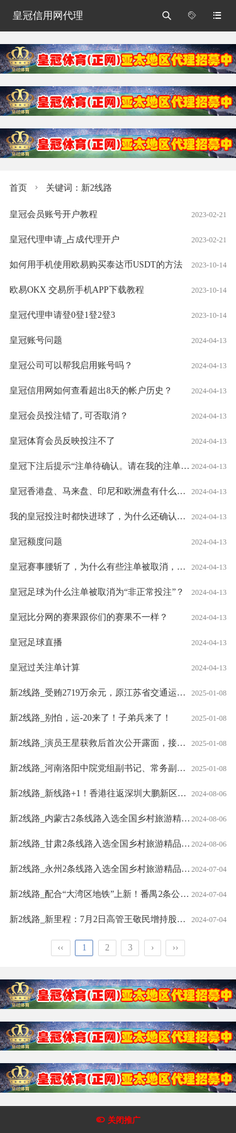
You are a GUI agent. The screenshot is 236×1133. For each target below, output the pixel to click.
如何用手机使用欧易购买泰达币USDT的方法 (96, 264)
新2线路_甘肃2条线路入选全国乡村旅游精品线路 (104, 843)
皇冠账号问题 (35, 340)
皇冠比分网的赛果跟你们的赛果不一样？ (88, 617)
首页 (18, 188)
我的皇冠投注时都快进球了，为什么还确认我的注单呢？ (119, 516)
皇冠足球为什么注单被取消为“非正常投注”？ (96, 592)
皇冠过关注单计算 (44, 667)
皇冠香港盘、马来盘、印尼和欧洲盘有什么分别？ (106, 491)
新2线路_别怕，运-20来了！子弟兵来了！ (90, 718)
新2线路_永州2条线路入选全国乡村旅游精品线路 (104, 869)
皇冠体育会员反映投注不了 (62, 441)
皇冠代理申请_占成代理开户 (64, 239)
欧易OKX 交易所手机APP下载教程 (76, 290)
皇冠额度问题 (35, 541)
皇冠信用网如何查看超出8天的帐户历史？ (90, 390)
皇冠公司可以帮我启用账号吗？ (71, 365)
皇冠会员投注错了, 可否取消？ (68, 415)
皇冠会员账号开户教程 (53, 214)
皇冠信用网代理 (48, 15)
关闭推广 (124, 1120)
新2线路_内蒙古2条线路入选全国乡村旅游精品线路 (108, 818)
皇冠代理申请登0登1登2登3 (62, 315)
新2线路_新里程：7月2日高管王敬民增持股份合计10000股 (121, 919)
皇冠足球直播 (35, 642)
